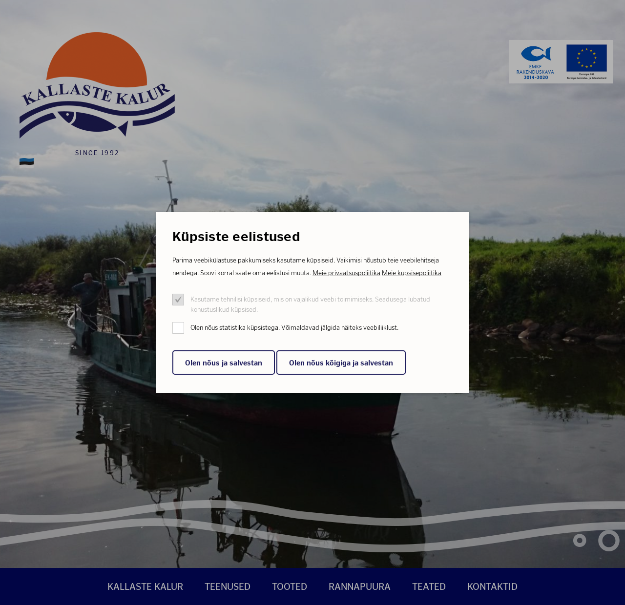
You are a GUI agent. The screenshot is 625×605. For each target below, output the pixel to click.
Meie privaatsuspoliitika (346, 273)
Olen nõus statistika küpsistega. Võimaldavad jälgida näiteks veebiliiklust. (294, 327)
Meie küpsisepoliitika (411, 273)
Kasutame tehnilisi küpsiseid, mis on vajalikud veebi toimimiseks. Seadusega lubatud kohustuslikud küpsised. (310, 304)
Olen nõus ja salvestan (223, 363)
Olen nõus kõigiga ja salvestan (341, 363)
